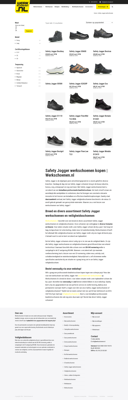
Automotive (19, 70)
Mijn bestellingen (97, 321)
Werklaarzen (67, 383)
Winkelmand (95, 329)
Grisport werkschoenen (71, 346)
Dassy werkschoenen (70, 338)
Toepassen (29, 31)
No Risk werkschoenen (70, 354)
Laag (17, 43)
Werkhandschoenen (70, 379)
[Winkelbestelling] (99, 22)
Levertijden (110, 396)
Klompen (66, 350)
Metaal (18, 80)
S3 (17, 58)
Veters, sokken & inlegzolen (72, 375)
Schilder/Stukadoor (22, 83)
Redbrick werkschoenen (71, 358)
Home (95, 13)
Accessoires (68, 317)
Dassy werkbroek (69, 333)
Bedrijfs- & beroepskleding (71, 325)
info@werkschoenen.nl (107, 2)
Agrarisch (19, 67)
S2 (17, 55)
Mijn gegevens (96, 325)
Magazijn (19, 77)
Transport (19, 86)
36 (19, 27)
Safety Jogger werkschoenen (72, 367)
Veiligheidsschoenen (70, 371)
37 (19, 29)
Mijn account (96, 317)
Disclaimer (102, 396)
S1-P (17, 52)
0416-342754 (94, 2)
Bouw (18, 74)
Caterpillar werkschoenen (71, 329)
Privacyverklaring (93, 396)
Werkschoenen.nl (51, 221)
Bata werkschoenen (70, 321)
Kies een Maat (19, 25)
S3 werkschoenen (69, 363)
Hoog (18, 40)
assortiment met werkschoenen (89, 276)
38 (19, 30)
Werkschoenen (68, 388)
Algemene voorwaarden (80, 396)
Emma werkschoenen (70, 342)
